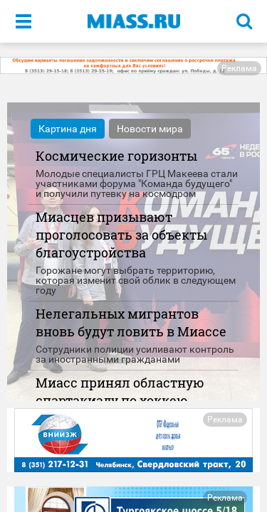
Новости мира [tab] (150, 128)
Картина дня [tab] (67, 128)
